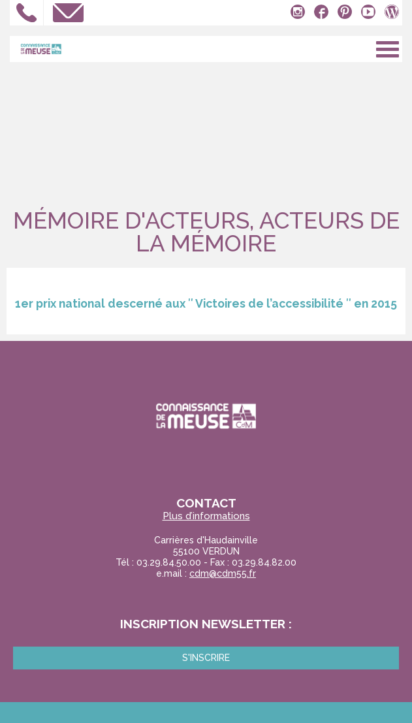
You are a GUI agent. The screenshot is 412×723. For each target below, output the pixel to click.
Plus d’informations (206, 516)
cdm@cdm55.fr (222, 573)
